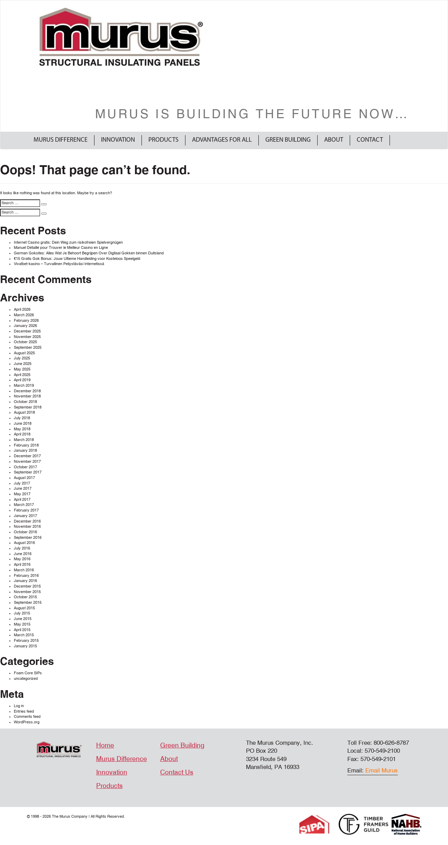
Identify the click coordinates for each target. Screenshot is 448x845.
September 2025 (28, 347)
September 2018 (28, 407)
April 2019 (22, 380)
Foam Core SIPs (28, 673)
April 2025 (22, 375)
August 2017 (24, 478)
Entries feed (24, 711)
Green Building (288, 140)
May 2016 (22, 559)
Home (105, 745)
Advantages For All (222, 140)
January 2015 (25, 646)
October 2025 (25, 342)
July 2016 (22, 548)
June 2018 (22, 423)
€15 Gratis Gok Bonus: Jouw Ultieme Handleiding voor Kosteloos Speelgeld (77, 258)
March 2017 (24, 505)
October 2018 (25, 402)
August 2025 (24, 353)
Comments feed (27, 716)
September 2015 (28, 602)
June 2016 (22, 554)
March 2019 (24, 385)
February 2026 (26, 320)
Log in (19, 706)
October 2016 (25, 532)
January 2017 (25, 516)
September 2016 (28, 537)
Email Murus (381, 770)
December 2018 (27, 391)
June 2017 (22, 488)
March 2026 (24, 315)
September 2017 (28, 472)
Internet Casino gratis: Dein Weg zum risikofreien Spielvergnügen (68, 242)
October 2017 (25, 467)
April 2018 (22, 434)
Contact (370, 140)
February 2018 (26, 445)
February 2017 (26, 510)
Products (163, 140)
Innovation (118, 140)
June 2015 (22, 619)
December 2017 (27, 456)
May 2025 (22, 369)
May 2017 (22, 494)
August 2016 (24, 543)
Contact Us (176, 772)
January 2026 (25, 325)
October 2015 (25, 597)
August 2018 (24, 412)
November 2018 (27, 396)
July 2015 (22, 613)
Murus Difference (61, 140)
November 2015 (27, 592)
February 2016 (26, 575)
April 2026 (22, 309)
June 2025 (22, 364)
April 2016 (22, 564)
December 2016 (27, 521)
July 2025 (22, 358)
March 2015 (24, 635)
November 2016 (27, 526)
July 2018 (22, 418)
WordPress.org (26, 722)
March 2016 (24, 570)
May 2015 (22, 624)
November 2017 (27, 461)
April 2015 (22, 630)
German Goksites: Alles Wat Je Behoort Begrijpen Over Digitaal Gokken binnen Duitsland (89, 253)
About (333, 140)
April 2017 (22, 499)
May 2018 (22, 429)
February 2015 (26, 640)
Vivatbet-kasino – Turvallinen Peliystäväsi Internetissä (59, 264)
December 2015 (27, 586)
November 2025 (27, 337)
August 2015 (24, 608)
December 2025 (27, 331)
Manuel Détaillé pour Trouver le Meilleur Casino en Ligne (61, 247)
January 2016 (25, 581)
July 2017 (22, 483)
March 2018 (24, 440)
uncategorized (26, 678)
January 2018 (25, 450)
